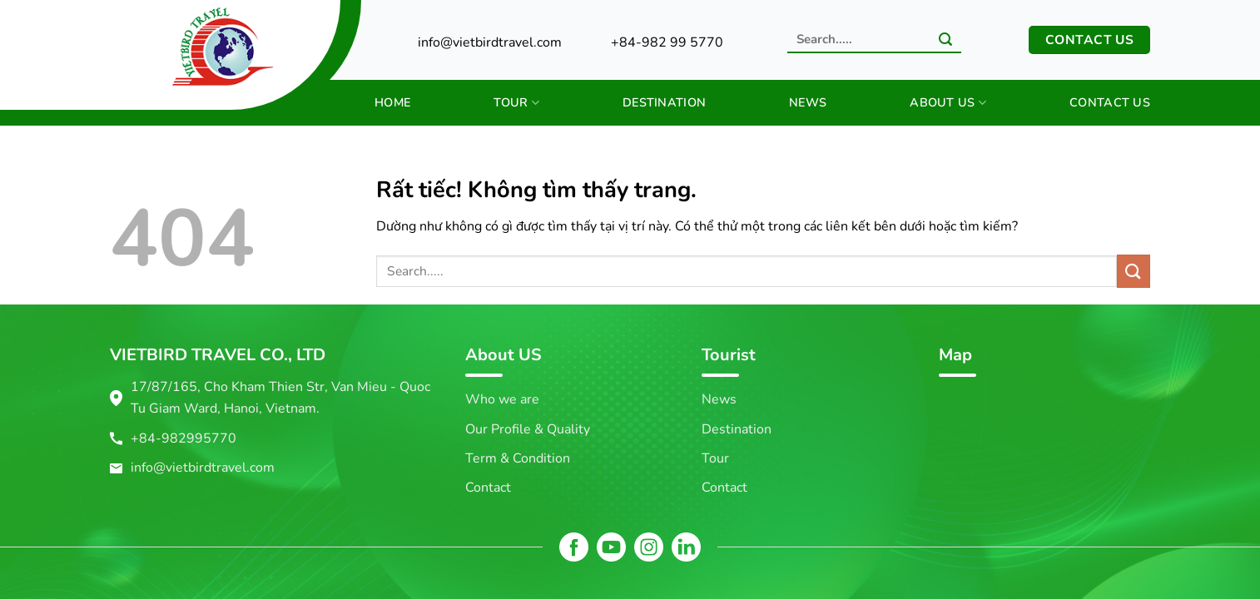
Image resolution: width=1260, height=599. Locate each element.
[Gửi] (945, 41)
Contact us (1109, 102)
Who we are (502, 399)
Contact (488, 487)
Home (392, 102)
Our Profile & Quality (527, 429)
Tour (516, 102)
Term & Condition (517, 458)
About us (948, 102)
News (807, 102)
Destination (664, 102)
